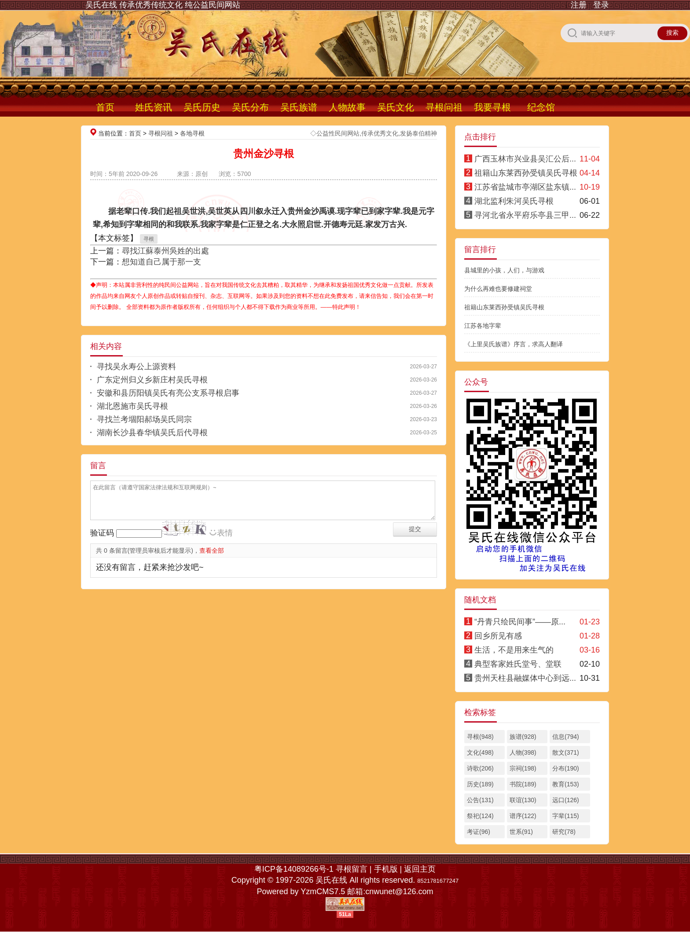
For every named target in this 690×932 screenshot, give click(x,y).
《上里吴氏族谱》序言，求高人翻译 (513, 344)
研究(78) (564, 831)
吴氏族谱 (298, 107)
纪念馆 (541, 107)
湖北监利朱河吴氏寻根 (514, 201)
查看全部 (211, 550)
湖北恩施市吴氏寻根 (132, 406)
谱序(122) (523, 815)
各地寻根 (192, 133)
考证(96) (478, 831)
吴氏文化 (395, 107)
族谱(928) (523, 736)
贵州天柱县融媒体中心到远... (525, 678)
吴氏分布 (250, 107)
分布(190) (565, 768)
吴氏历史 (202, 107)
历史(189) (480, 784)
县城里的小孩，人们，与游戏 (504, 270)
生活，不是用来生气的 (514, 650)
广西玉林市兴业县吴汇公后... (525, 158)
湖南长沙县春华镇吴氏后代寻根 (152, 432)
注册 (579, 4)
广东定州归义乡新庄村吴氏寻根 (152, 379)
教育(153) (565, 784)
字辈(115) (565, 815)
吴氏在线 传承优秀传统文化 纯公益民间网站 (162, 4)
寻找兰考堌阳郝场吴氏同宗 (144, 419)
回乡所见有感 (498, 635)
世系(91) (521, 831)
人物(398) (523, 752)
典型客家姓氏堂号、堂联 (518, 664)
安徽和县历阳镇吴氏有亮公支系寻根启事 (168, 393)
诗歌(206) (480, 768)
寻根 (148, 239)
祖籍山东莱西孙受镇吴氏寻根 (525, 173)
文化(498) (480, 752)
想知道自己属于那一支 (161, 261)
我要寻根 (492, 107)
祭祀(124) (480, 815)
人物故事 (347, 107)
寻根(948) (480, 736)
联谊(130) (523, 800)
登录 (601, 4)
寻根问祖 (444, 107)
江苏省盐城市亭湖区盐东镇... (525, 187)
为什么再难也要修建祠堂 (498, 288)
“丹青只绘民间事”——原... (519, 621)
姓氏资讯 (153, 107)
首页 (105, 107)
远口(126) (565, 800)
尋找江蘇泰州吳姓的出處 (165, 250)
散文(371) (565, 752)
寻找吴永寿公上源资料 (136, 366)
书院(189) (523, 784)
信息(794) (565, 736)
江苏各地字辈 (482, 325)
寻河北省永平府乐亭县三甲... (525, 215)
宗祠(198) (523, 768)
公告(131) (480, 800)
